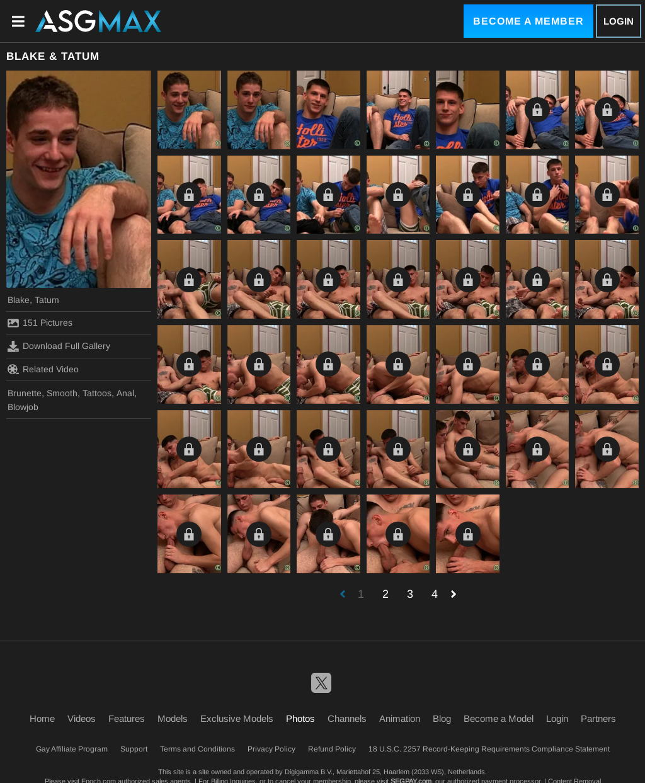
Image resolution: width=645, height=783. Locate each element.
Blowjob (23, 407)
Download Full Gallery (59, 346)
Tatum (47, 300)
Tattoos (97, 393)
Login (618, 21)
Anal (125, 393)
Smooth (62, 393)
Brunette (25, 393)
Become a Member (528, 21)
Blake (19, 300)
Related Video (43, 369)
